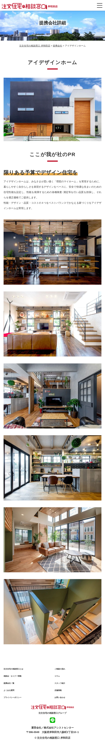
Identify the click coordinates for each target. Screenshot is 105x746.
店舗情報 (58, 691)
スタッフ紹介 (59, 684)
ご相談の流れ (59, 670)
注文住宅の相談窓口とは (13, 670)
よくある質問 (9, 691)
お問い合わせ (59, 698)
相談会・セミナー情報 (12, 677)
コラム (57, 677)
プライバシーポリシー (12, 698)
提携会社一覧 (9, 684)
